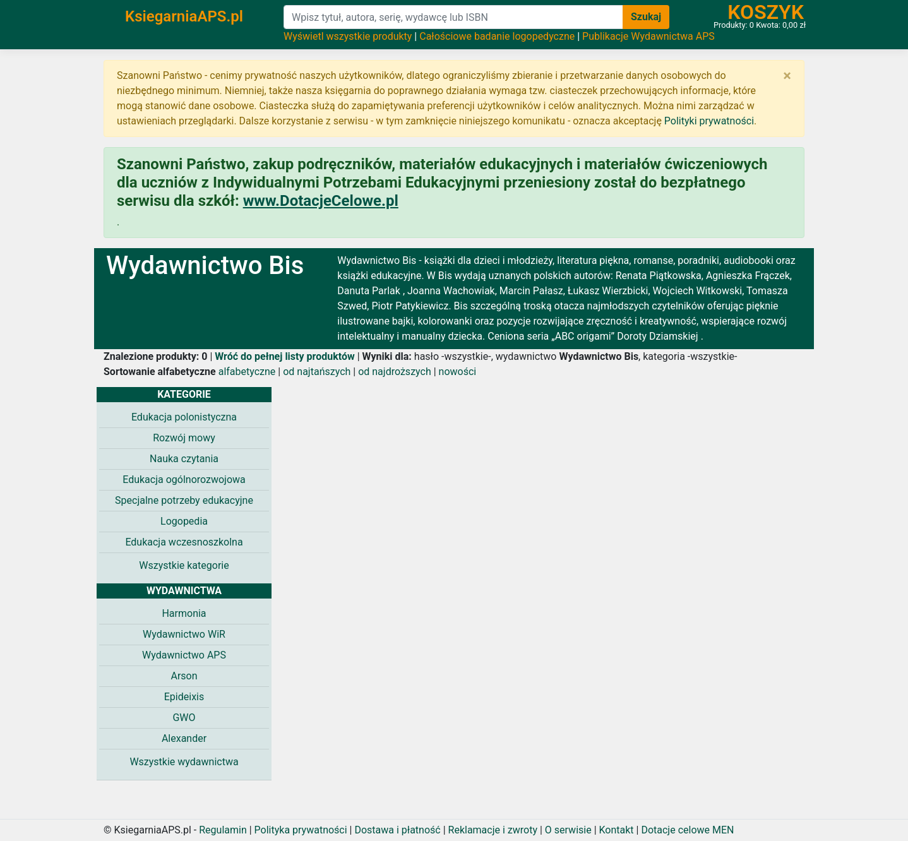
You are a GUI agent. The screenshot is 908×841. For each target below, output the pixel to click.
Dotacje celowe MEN (687, 830)
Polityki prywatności (709, 121)
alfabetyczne (247, 372)
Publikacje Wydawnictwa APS (648, 36)
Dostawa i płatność (397, 830)
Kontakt (616, 830)
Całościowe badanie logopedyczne (497, 36)
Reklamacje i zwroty (492, 830)
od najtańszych (316, 372)
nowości (458, 372)
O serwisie (568, 830)
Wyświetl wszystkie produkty (348, 36)
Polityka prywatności (300, 830)
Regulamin (223, 830)
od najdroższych (394, 372)
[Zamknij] (787, 76)
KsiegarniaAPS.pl (184, 16)
